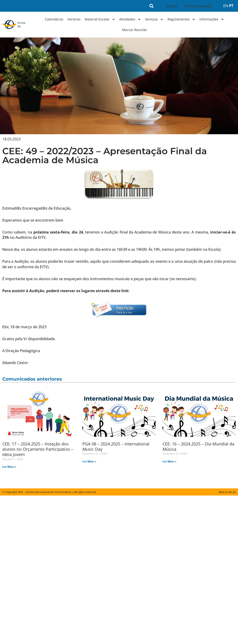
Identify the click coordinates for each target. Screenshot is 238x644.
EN (225, 5)
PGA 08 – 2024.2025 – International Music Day (115, 446)
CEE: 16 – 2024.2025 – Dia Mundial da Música (198, 446)
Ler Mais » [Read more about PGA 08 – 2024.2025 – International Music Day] (89, 461)
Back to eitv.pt (227, 492)
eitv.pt (171, 6)
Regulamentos (181, 19)
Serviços (154, 19)
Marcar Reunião (134, 30)
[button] (151, 5)
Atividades (130, 19)
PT (231, 5)
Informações (211, 19)
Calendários (54, 19)
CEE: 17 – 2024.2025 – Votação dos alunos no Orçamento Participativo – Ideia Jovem (37, 449)
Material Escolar (100, 19)
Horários (74, 19)
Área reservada (198, 6)
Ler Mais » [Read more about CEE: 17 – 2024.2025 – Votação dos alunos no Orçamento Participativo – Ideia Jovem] (9, 467)
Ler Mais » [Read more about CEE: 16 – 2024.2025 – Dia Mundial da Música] (169, 461)
